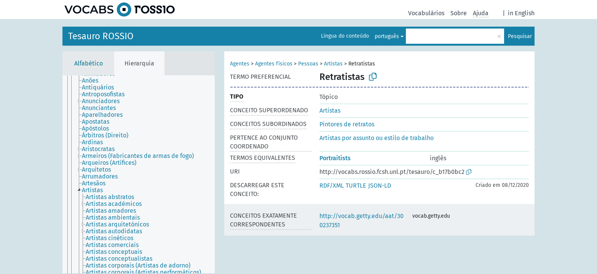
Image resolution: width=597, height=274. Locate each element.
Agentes (239, 64)
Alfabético (88, 63)
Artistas (333, 64)
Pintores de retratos (346, 124)
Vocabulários (426, 13)
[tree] (138, 174)
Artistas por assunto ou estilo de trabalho (376, 138)
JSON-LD (379, 185)
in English (521, 13)
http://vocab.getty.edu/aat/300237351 (361, 220)
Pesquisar (520, 36)
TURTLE (356, 185)
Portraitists (335, 158)
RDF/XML (331, 185)
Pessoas (308, 64)
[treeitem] (93, 80)
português (387, 36)
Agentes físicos (273, 64)
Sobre (458, 13)
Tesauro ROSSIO (101, 36)
